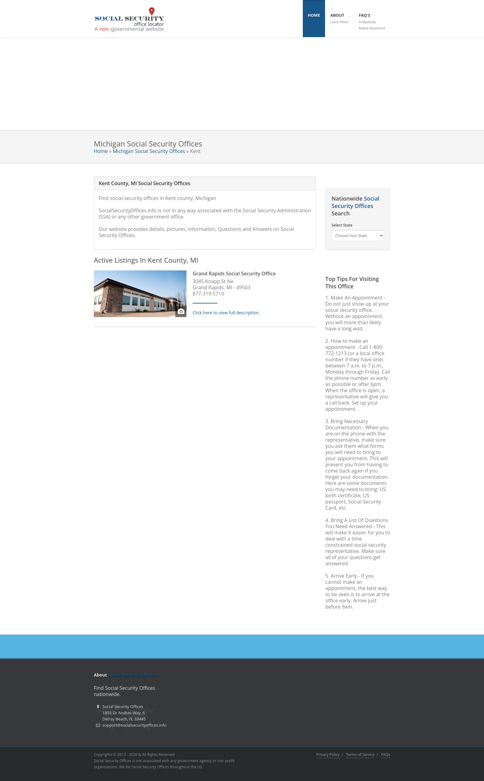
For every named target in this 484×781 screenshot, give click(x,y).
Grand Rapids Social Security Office (234, 273)
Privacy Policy (328, 754)
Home (101, 151)
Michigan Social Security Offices (149, 151)
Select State (342, 225)
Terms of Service (360, 754)
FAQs (385, 754)
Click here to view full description (226, 313)
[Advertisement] (242, 83)
